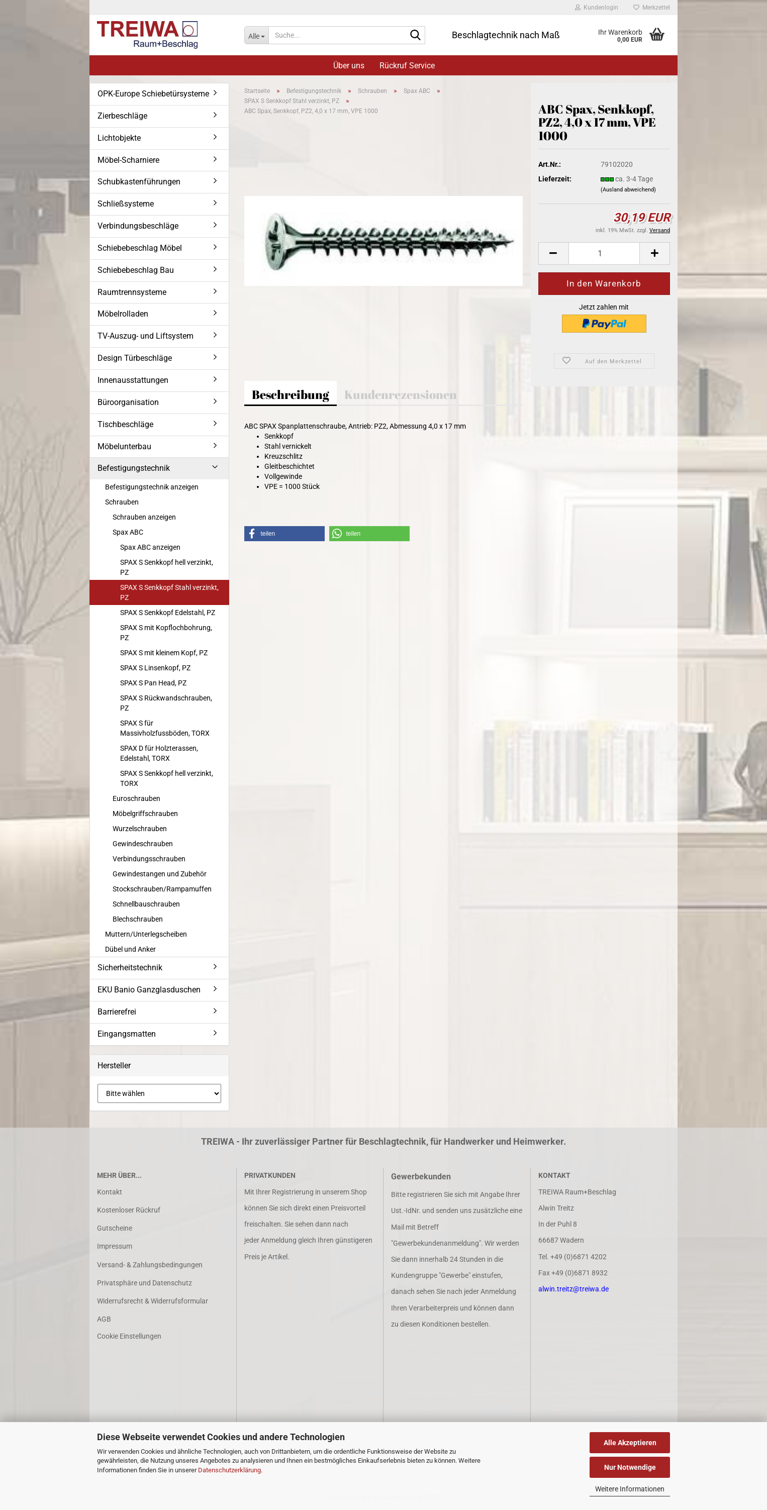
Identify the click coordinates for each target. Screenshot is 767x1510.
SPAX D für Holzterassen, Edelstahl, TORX (159, 753)
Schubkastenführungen (139, 181)
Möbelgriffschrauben (145, 814)
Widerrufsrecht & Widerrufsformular (152, 1301)
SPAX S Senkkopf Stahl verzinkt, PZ (169, 592)
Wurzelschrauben (140, 829)
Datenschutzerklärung (229, 1470)
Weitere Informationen (629, 1489)
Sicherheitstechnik (130, 967)
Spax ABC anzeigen (150, 547)
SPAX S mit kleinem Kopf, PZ (164, 653)
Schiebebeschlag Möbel (140, 248)
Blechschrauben (138, 919)
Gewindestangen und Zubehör (160, 874)
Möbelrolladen (123, 314)
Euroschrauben (136, 798)
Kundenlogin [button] (596, 7)
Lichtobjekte (119, 138)
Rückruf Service (407, 65)
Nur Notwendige (630, 1467)
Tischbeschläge (125, 424)
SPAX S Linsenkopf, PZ (155, 668)
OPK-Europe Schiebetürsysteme (153, 93)
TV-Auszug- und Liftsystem (146, 336)
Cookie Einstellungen (129, 1336)
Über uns (348, 65)
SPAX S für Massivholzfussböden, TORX (165, 728)
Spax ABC (128, 532)
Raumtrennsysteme (132, 292)
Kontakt (109, 1192)
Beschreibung (290, 394)
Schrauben (122, 502)
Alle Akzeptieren (630, 1443)
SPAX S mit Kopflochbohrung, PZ (166, 633)
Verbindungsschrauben (149, 859)
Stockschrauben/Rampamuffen (162, 889)
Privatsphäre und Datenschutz (144, 1283)
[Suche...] (256, 35)
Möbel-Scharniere (128, 160)
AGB (104, 1319)
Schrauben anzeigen (144, 517)
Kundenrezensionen (400, 394)
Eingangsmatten (127, 1034)
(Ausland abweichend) (628, 189)
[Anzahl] (604, 253)
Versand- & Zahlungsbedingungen (150, 1265)
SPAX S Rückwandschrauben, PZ (166, 703)
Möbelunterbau (124, 446)
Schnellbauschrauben (146, 904)
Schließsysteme (126, 204)
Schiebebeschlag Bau (136, 270)
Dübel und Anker (130, 949)
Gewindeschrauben (143, 844)
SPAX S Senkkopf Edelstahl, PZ (167, 613)
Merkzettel (651, 7)
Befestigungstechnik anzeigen (152, 487)
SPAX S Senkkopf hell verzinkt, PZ (166, 567)
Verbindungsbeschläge (138, 226)
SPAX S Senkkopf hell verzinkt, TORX (166, 778)
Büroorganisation (128, 402)
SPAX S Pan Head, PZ (153, 683)
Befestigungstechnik (134, 468)
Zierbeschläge (122, 116)
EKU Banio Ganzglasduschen (149, 989)
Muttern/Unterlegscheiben (146, 934)
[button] (553, 253)
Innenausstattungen (133, 380)
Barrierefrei (117, 1012)
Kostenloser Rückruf (128, 1210)
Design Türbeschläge (135, 358)
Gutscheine (114, 1228)
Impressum (114, 1246)
